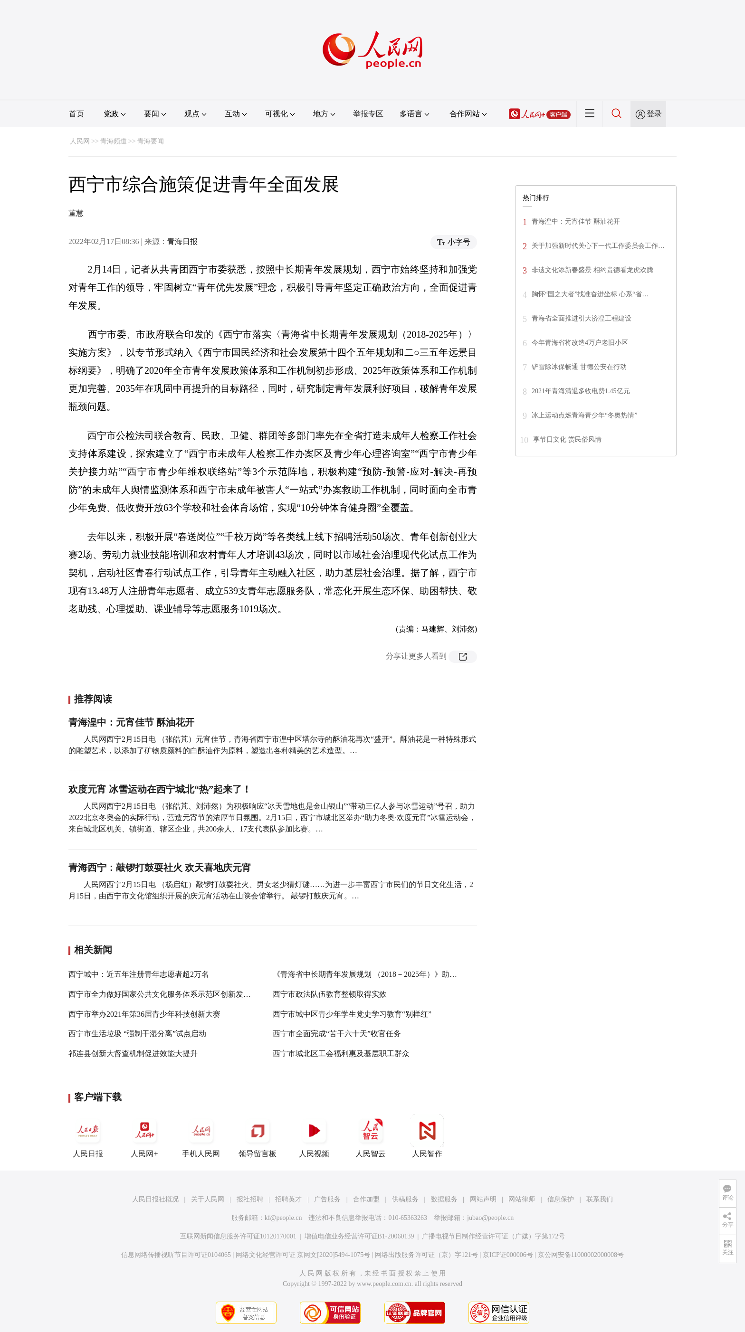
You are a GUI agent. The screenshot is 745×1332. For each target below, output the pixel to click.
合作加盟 (366, 1199)
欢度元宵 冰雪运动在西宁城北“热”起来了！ (159, 789)
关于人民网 (207, 1199)
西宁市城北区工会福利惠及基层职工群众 (341, 1053)
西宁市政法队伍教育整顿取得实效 (330, 994)
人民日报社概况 (155, 1199)
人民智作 (427, 1136)
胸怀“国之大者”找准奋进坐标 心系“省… (590, 294)
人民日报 (88, 1136)
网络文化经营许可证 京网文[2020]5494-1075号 (303, 1254)
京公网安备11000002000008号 (581, 1254)
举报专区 (368, 114)
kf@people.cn (283, 1217)
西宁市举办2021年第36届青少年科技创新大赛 (144, 1014)
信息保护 (560, 1199)
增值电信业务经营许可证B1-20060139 (359, 1236)
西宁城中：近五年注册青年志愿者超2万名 (138, 974)
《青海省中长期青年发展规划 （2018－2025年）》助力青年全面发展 (388, 974)
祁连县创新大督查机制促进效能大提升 (133, 1053)
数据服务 (444, 1199)
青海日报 (182, 241)
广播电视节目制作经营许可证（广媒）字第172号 (493, 1236)
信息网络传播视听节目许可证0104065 (176, 1254)
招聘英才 (288, 1199)
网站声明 (483, 1199)
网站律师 (521, 1199)
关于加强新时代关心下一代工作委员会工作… (598, 245)
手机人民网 (201, 1136)
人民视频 (314, 1136)
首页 (76, 114)
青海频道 (113, 141)
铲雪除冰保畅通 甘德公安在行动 (579, 366)
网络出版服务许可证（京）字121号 (426, 1254)
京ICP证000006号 (508, 1254)
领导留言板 (258, 1136)
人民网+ (144, 1136)
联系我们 (599, 1199)
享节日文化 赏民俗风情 (567, 439)
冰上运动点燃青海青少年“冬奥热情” (584, 415)
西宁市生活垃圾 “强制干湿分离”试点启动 (137, 1034)
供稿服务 (405, 1199)
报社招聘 (250, 1199)
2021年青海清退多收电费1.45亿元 (581, 391)
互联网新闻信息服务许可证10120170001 (238, 1236)
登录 (654, 114)
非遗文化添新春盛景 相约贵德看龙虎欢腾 (592, 270)
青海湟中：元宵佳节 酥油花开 (131, 722)
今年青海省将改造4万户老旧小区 (580, 342)
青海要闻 (150, 141)
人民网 (80, 141)
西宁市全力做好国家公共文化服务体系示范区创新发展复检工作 (174, 994)
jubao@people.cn (490, 1217)
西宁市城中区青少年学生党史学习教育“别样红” (352, 1014)
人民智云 (370, 1136)
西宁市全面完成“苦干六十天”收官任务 (337, 1034)
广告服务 (327, 1199)
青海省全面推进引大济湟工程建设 (581, 318)
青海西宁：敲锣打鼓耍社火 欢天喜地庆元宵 (159, 867)
